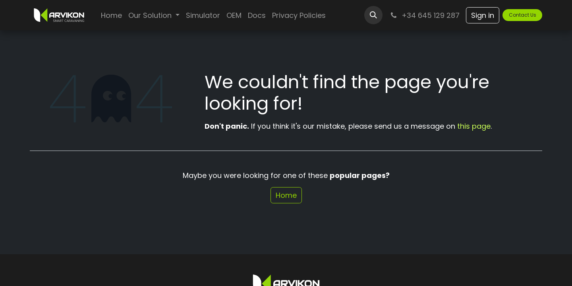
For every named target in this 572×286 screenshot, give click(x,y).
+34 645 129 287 (424, 15)
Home (286, 195)
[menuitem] (111, 15)
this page (474, 126)
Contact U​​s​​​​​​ (522, 15)
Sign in (482, 15)
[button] (373, 15)
